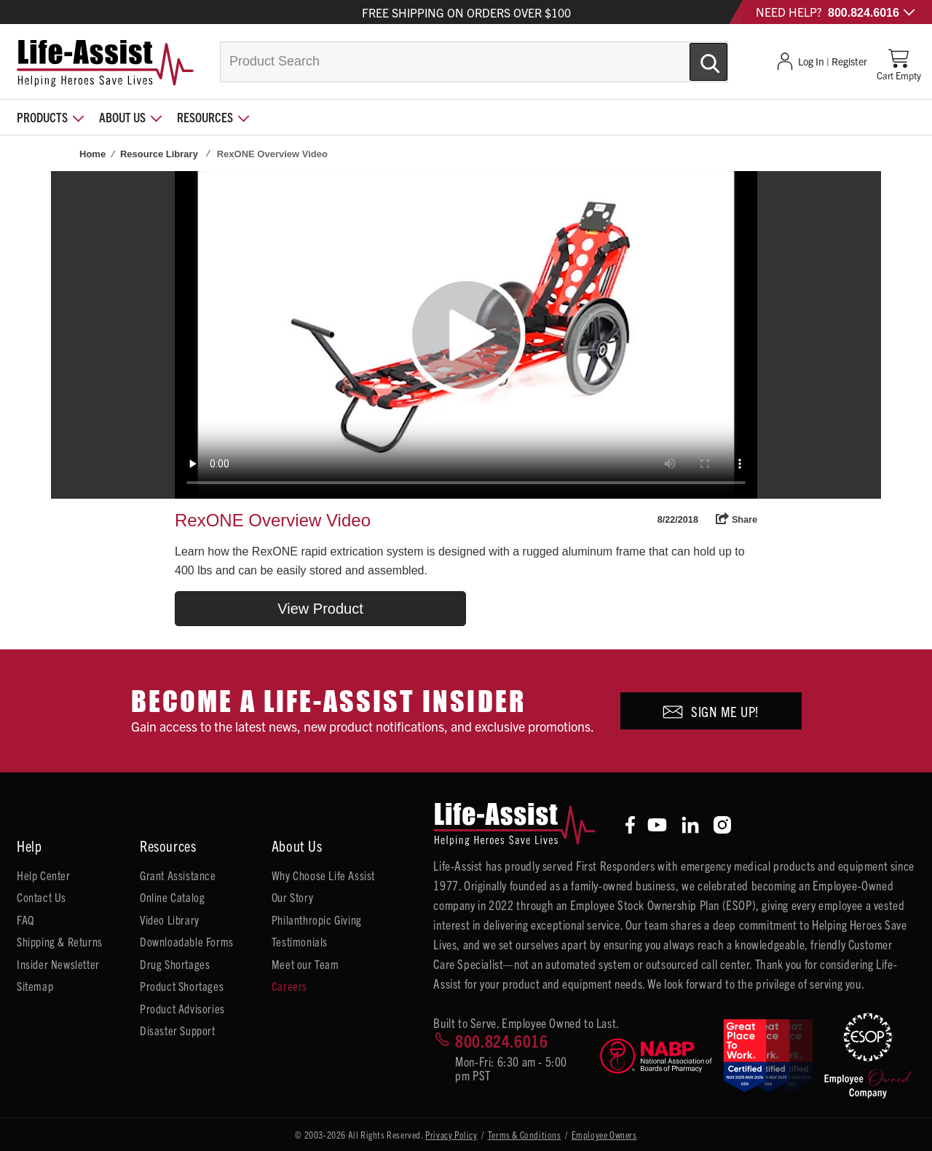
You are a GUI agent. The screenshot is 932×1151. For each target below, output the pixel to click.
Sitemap (35, 985)
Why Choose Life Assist (323, 875)
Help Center (44, 875)
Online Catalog (172, 897)
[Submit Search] (693, 56)
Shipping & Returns (60, 941)
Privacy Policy (451, 1134)
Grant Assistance (178, 875)
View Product (320, 609)
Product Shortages (182, 985)
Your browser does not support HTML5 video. (466, 335)
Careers (289, 985)
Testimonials (300, 941)
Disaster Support (178, 1030)
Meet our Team (305, 964)
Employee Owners (604, 1134)
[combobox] (474, 61)
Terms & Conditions (524, 1134)
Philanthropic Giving (317, 919)
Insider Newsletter (58, 964)
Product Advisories (182, 1008)
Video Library (170, 919)
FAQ (25, 919)
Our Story (292, 897)
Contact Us (41, 897)
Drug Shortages (175, 964)
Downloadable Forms (187, 941)
